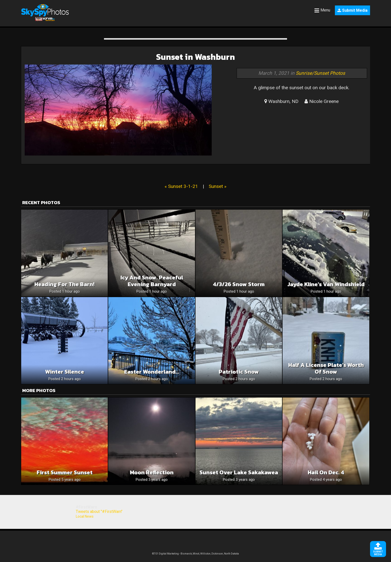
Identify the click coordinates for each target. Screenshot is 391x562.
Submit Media (352, 10)
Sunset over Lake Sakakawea (238, 472)
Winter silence (64, 371)
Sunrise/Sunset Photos (320, 73)
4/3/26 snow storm (239, 284)
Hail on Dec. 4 (326, 472)
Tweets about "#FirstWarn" (99, 511)
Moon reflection (152, 472)
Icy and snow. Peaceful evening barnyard (151, 281)
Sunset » (217, 186)
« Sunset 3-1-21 (181, 186)
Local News (85, 516)
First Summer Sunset (65, 472)
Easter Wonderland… (151, 371)
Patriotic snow (239, 371)
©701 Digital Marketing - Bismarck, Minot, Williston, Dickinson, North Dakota (195, 553)
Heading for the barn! (64, 284)
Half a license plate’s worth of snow (326, 368)
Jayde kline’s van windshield (326, 284)
